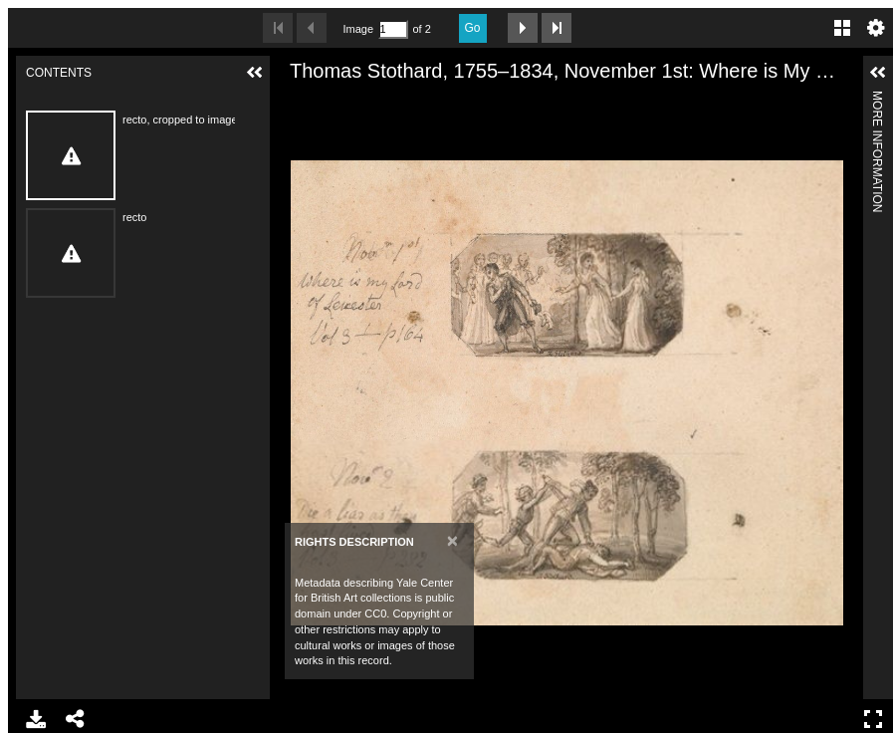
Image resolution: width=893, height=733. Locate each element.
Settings (876, 28)
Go (473, 28)
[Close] (452, 540)
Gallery (842, 28)
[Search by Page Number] (393, 29)
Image (358, 29)
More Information (877, 99)
